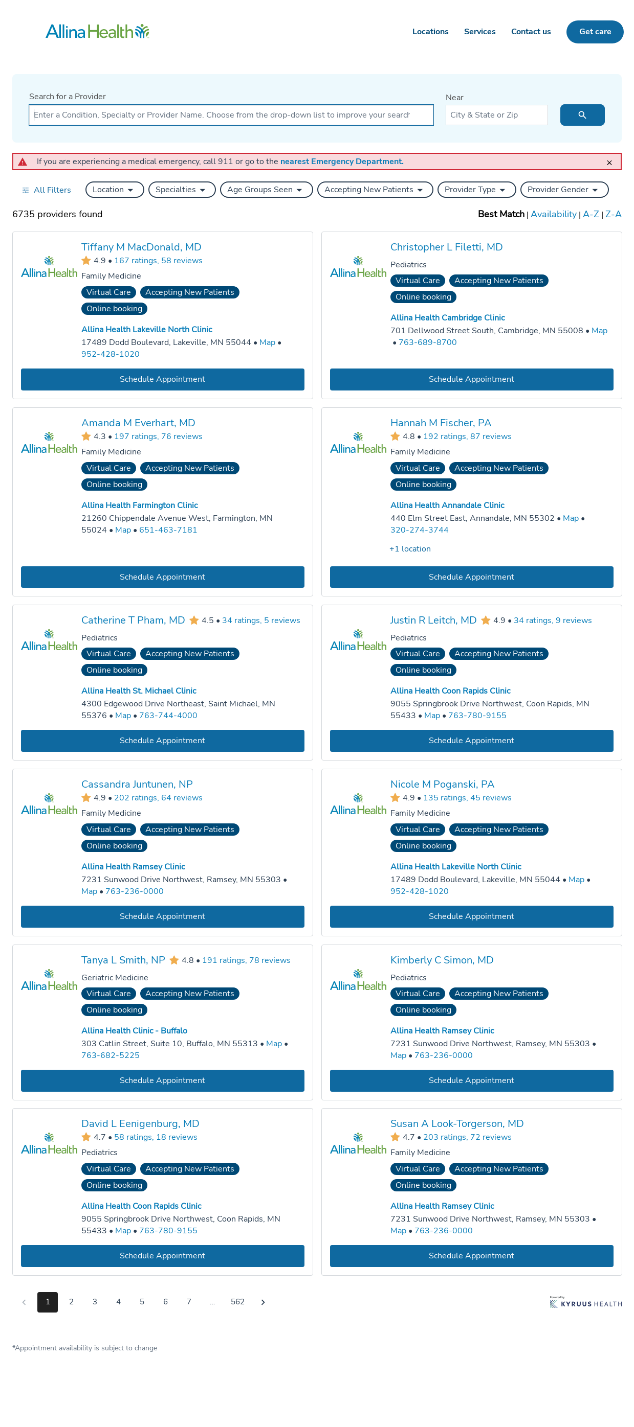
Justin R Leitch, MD (433, 620)
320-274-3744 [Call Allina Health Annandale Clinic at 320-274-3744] (419, 529)
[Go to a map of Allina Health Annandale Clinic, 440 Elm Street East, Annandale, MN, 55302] (571, 518)
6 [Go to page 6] (165, 1302)
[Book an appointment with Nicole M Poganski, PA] (472, 916)
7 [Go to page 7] (189, 1302)
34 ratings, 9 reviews (553, 620)
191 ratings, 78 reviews (246, 959)
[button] (114, 189)
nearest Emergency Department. (342, 161)
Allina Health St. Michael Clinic (138, 691)
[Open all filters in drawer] (46, 189)
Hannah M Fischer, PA (441, 422)
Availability (554, 214)
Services (480, 31)
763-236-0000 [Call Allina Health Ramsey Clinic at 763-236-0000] (134, 891)
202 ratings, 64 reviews (158, 797)
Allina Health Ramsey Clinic (133, 866)
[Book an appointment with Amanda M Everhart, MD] (162, 577)
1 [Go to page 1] (48, 1302)
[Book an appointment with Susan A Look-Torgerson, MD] (472, 1256)
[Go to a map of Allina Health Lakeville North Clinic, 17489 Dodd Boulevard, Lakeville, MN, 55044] (267, 343)
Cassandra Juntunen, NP (137, 784)
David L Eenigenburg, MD (140, 1124)
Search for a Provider (67, 96)
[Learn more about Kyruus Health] (586, 1304)
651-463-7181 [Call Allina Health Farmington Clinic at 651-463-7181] (168, 529)
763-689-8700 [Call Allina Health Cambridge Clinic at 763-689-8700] (428, 342)
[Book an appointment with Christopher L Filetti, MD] (472, 379)
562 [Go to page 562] (238, 1302)
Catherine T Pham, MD (133, 620)
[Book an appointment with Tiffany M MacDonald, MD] (162, 379)
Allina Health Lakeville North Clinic (146, 329)
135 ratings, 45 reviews (467, 797)
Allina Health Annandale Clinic (447, 505)
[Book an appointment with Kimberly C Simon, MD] (472, 1080)
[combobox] (231, 115)
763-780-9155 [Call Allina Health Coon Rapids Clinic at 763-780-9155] (477, 715)
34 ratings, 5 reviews (261, 620)
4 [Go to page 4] (118, 1302)
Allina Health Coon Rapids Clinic (450, 691)
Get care (595, 31)
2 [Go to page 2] (71, 1302)
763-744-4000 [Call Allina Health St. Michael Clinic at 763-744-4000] (168, 715)
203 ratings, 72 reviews (467, 1137)
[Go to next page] (263, 1302)
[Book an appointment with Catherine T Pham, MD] (162, 741)
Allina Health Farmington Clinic (139, 505)
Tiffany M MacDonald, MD (141, 247)
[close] (612, 158)
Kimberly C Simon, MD (442, 959)
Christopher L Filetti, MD (446, 247)
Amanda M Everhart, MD (138, 422)
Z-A (613, 214)
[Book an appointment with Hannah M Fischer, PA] (472, 577)
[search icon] (582, 115)
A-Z (591, 214)
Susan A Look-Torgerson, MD (457, 1124)
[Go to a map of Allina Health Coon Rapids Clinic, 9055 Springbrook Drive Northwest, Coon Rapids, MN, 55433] (432, 716)
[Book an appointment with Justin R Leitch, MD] (472, 741)
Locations (430, 31)
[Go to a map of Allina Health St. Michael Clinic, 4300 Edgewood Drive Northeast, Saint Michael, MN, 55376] (123, 716)
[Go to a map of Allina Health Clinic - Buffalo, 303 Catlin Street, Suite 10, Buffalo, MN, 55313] (274, 1043)
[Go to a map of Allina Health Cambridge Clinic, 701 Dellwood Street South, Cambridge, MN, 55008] (599, 331)
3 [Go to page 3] (95, 1302)
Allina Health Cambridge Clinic (447, 318)
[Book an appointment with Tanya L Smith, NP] (162, 1080)
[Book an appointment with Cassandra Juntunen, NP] (162, 916)
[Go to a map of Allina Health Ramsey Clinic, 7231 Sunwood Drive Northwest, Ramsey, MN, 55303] (89, 891)
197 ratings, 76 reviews (158, 436)
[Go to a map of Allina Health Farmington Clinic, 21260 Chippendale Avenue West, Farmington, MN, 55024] (123, 530)
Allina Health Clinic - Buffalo (134, 1031)
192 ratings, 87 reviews (467, 436)
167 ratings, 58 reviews (158, 260)
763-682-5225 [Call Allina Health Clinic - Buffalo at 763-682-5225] (110, 1055)
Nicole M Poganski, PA (442, 784)
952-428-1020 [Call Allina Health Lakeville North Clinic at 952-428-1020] (110, 354)
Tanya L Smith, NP (123, 959)
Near (455, 97)
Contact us (531, 31)
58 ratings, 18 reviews (156, 1137)
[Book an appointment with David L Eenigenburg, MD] (162, 1256)
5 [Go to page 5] (142, 1302)
